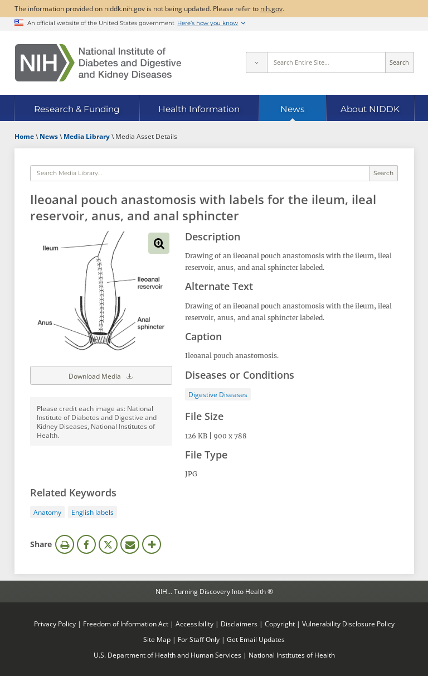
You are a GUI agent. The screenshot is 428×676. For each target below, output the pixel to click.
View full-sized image (158, 243)
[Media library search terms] (199, 173)
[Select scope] (256, 62)
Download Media (101, 375)
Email (129, 544)
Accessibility (194, 623)
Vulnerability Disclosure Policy (348, 623)
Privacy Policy (55, 623)
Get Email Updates (256, 639)
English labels (92, 512)
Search (399, 62)
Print (64, 544)
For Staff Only (199, 639)
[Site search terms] (326, 62)
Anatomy (47, 512)
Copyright (280, 623)
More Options (151, 544)
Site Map (157, 639)
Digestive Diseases (217, 394)
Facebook (86, 544)
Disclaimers (239, 623)
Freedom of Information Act (125, 623)
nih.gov (271, 8)
